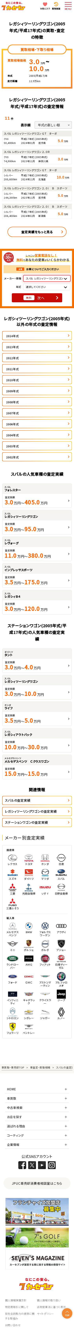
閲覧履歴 (56, 8)
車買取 (11, 1098)
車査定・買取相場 (40, 1067)
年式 (18, 287)
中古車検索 (15, 1108)
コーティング (15, 1135)
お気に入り (45, 8)
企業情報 (13, 1145)
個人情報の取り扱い (49, 1300)
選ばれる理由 (16, 1126)
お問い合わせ (13, 1325)
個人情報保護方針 (16, 1300)
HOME (11, 1089)
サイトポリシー (45, 1314)
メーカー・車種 (12, 278)
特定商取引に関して (17, 1307)
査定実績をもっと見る (37, 231)
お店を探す (14, 1117)
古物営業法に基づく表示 (51, 1307)
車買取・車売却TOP (13, 1067)
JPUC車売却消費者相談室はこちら (37, 1183)
